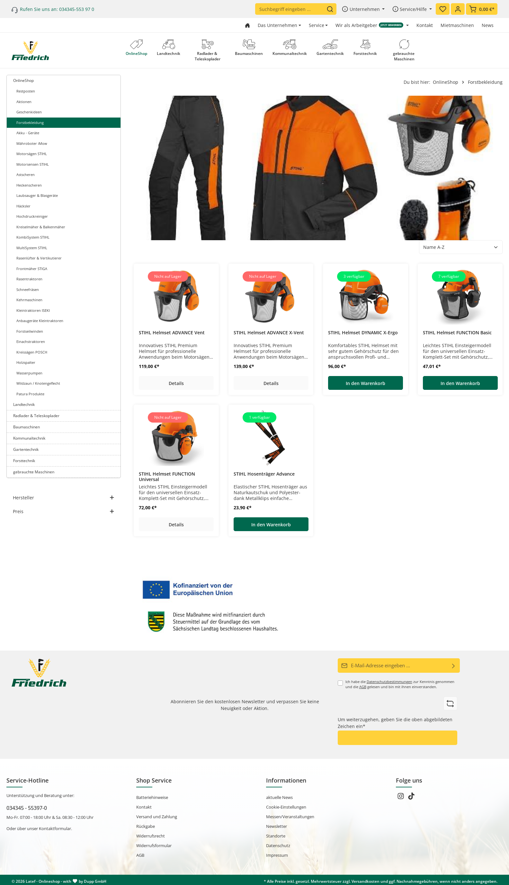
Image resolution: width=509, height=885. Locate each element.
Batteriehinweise (152, 796)
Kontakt (424, 25)
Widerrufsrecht (150, 834)
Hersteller (63, 498)
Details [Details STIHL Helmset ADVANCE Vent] (176, 383)
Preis (63, 511)
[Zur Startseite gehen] (247, 25)
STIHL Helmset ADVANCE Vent (172, 333)
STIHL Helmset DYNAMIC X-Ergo (363, 333)
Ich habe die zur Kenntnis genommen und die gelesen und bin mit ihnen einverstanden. (399, 683)
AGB (362, 686)
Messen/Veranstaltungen (290, 815)
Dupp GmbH (95, 880)
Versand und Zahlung (156, 815)
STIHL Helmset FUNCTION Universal (167, 476)
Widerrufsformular (154, 844)
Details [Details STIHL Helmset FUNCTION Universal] (176, 524)
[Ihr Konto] (458, 9)
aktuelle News (279, 796)
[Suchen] (331, 9)
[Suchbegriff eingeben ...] (291, 9)
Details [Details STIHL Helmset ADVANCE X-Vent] (270, 383)
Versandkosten (366, 880)
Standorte (275, 834)
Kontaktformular (55, 827)
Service (316, 25)
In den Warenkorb (365, 383)
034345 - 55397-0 (26, 806)
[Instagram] (401, 797)
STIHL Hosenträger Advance (264, 474)
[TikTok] (411, 797)
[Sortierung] (461, 247)
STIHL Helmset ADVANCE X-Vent (269, 333)
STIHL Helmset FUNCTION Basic (457, 333)
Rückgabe (145, 825)
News (488, 25)
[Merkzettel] (443, 9)
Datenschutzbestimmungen (389, 681)
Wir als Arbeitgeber (369, 25)
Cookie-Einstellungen (286, 806)
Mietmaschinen (457, 25)
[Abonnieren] (453, 665)
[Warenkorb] (481, 9)
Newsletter (276, 825)
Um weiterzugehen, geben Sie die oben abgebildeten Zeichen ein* (395, 721)
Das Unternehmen (277, 25)
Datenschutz (278, 844)
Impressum (277, 854)
